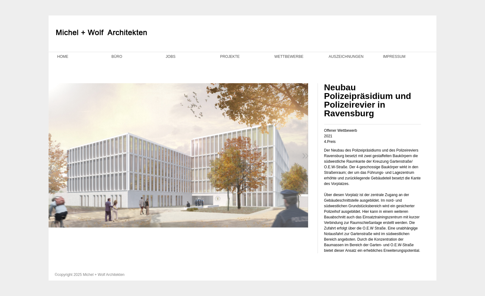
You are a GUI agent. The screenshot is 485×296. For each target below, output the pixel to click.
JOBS (170, 56)
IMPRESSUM (394, 56)
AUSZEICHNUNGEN (345, 56)
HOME (62, 56)
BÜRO (116, 56)
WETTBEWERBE (288, 56)
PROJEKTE (229, 56)
